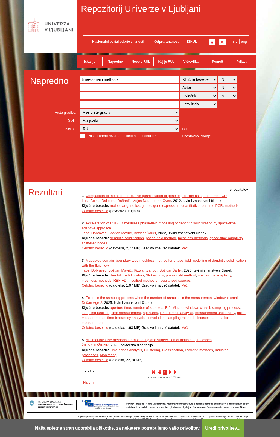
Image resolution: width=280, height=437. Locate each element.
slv (235, 42)
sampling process (226, 307)
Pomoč (217, 62)
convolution (156, 318)
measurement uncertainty (215, 313)
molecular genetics (124, 206)
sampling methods (181, 318)
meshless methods (193, 238)
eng (244, 42)
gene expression (166, 206)
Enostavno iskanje (196, 136)
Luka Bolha (91, 201)
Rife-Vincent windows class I (187, 307)
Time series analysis (126, 350)
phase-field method (161, 238)
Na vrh (88, 382)
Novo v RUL (141, 62)
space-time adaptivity (226, 238)
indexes (203, 318)
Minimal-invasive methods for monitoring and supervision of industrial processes (148, 340)
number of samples (148, 307)
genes (146, 206)
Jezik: (72, 121)
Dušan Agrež (92, 303)
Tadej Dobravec (94, 233)
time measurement (126, 313)
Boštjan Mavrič (120, 233)
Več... (186, 248)
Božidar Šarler (145, 233)
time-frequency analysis (126, 318)
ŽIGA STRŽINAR (95, 345)
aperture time (120, 307)
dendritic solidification (127, 238)
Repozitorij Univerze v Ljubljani (141, 9)
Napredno (115, 62)
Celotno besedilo (95, 211)
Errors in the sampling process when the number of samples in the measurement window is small (162, 298)
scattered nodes (94, 243)
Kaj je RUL (166, 62)
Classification (172, 350)
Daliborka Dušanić (115, 201)
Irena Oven (162, 201)
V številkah (191, 62)
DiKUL (192, 42)
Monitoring (108, 355)
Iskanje (89, 62)
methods (231, 206)
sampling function (95, 313)
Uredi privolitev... (222, 428)
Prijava (242, 62)
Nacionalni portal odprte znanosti (118, 42)
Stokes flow (155, 275)
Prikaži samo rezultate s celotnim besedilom (122, 136)
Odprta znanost (166, 42)
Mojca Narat (141, 201)
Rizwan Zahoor (146, 270)
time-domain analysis (176, 313)
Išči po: (71, 129)
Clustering (152, 350)
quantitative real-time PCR (202, 206)
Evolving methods (199, 350)
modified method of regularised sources (160, 280)
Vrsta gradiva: (66, 112)
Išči (184, 129)
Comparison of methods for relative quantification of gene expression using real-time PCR (156, 196)
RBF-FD (120, 280)
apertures (150, 313)
